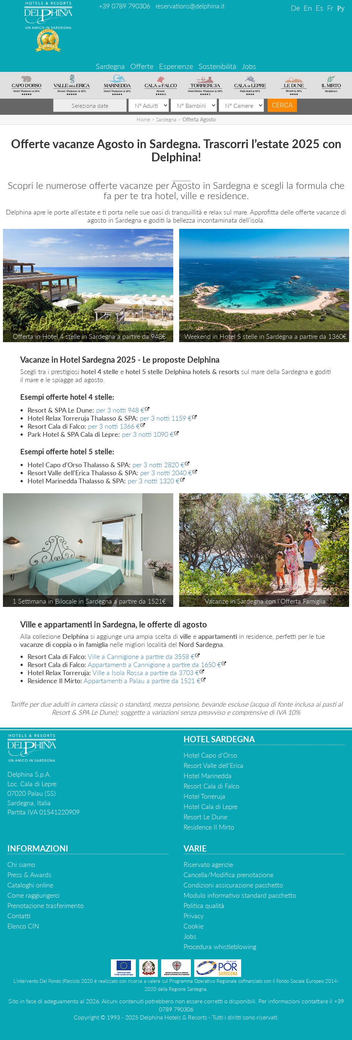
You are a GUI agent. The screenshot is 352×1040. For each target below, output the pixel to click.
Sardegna (110, 66)
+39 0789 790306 (124, 6)
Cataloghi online (30, 885)
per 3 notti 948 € (120, 410)
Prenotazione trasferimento (45, 905)
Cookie (193, 926)
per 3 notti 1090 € (148, 434)
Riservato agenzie (208, 864)
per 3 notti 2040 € (166, 473)
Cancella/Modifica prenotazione (228, 875)
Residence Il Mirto (209, 827)
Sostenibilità (217, 66)
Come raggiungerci (33, 895)
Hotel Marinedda (208, 776)
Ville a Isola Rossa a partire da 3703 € (145, 673)
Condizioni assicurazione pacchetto (233, 885)
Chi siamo (21, 864)
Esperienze (176, 66)
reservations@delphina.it (190, 6)
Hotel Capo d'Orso (210, 755)
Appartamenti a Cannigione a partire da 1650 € (154, 664)
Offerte (141, 66)
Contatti (18, 916)
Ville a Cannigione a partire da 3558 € (141, 656)
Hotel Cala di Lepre (210, 806)
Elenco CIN (23, 926)
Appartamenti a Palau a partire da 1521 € (142, 681)
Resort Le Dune (205, 817)
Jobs (249, 66)
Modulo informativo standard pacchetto (240, 895)
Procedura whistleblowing (220, 946)
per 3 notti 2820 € (158, 465)
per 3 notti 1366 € (114, 426)
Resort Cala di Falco (211, 786)
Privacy (194, 916)
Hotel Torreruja (204, 796)
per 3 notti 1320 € (153, 481)
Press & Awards (29, 875)
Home (143, 119)
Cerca (282, 105)
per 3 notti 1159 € (166, 418)
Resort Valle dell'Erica (213, 765)
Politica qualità (204, 905)
